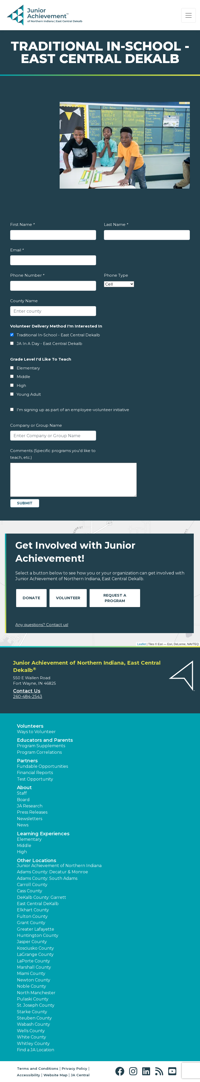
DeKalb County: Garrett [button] (41, 897)
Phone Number (27, 275)
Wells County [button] (31, 1030)
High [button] (22, 851)
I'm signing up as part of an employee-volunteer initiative (73, 409)
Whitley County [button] (33, 1043)
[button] (121, 1071)
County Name (24, 300)
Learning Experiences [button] (43, 833)
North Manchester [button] (36, 992)
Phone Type (116, 275)
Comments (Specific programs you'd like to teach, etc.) (53, 454)
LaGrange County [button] (35, 954)
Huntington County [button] (37, 935)
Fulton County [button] (32, 916)
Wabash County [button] (33, 1024)
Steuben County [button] (34, 1018)
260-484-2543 (27, 696)
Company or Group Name (36, 425)
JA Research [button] (29, 805)
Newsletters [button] (29, 818)
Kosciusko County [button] (35, 948)
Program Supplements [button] (41, 745)
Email (17, 250)
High (21, 385)
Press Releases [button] (32, 812)
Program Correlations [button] (39, 752)
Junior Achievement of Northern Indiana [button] (59, 865)
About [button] (24, 787)
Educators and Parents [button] (45, 740)
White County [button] (31, 1037)
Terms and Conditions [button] (37, 1068)
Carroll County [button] (32, 884)
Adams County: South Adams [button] (47, 878)
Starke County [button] (32, 1011)
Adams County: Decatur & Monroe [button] (52, 871)
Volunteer (68, 598)
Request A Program (114, 598)
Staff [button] (22, 793)
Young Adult (29, 394)
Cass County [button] (29, 890)
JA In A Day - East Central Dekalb (49, 343)
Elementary (28, 368)
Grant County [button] (31, 922)
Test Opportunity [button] (35, 779)
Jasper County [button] (32, 941)
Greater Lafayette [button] (35, 929)
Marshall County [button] (34, 967)
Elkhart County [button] (33, 909)
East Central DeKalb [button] (38, 903)
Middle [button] (24, 845)
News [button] (22, 825)
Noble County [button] (31, 986)
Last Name (116, 224)
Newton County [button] (33, 980)
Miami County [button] (31, 973)
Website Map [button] (55, 1075)
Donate (31, 598)
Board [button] (23, 799)
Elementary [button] (29, 839)
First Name (22, 224)
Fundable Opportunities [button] (42, 766)
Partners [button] (27, 760)
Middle (23, 376)
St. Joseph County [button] (35, 1005)
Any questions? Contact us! (41, 624)
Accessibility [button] (28, 1075)
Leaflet (141, 644)
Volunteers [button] (30, 726)
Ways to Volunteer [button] (36, 731)
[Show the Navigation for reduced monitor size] (188, 15)
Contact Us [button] (26, 691)
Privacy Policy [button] (74, 1068)
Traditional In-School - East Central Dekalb (58, 334)
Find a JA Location (35, 1049)
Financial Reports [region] (35, 772)
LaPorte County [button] (33, 961)
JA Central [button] (80, 1075)
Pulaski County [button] (32, 999)
